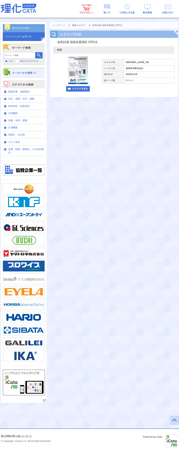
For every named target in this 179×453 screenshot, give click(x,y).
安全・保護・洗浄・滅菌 (21, 98)
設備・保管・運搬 (17, 120)
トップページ (58, 25)
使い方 (107, 8)
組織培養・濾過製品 (19, 91)
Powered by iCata (160, 441)
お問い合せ (168, 8)
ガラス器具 (14, 142)
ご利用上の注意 (127, 8)
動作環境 (148, 8)
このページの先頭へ (174, 420)
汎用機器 (13, 113)
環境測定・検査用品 (19, 106)
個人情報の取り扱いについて (16, 436)
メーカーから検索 (24, 72)
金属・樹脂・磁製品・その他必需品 (26, 151)
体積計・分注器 (16, 134)
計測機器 (13, 127)
